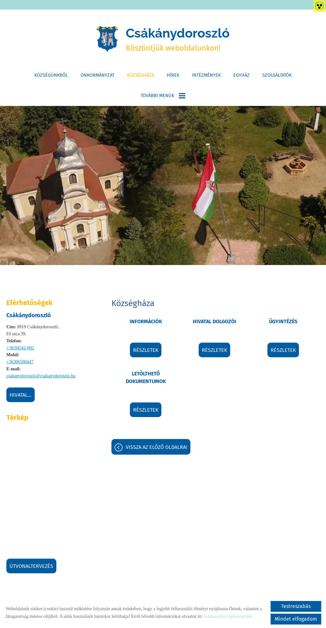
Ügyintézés (283, 321)
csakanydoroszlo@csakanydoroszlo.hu (40, 375)
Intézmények (206, 75)
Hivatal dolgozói (214, 321)
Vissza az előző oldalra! (156, 447)
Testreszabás (296, 606)
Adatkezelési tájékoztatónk (227, 616)
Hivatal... (21, 395)
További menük (163, 96)
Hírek (173, 75)
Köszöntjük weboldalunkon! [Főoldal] (178, 38)
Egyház (241, 75)
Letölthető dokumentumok (146, 377)
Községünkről (51, 75)
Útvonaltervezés (31, 566)
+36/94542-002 (20, 347)
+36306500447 (19, 361)
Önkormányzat (97, 75)
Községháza (140, 75)
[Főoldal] (107, 39)
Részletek (145, 350)
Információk (146, 321)
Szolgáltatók (277, 75)
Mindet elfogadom (296, 619)
